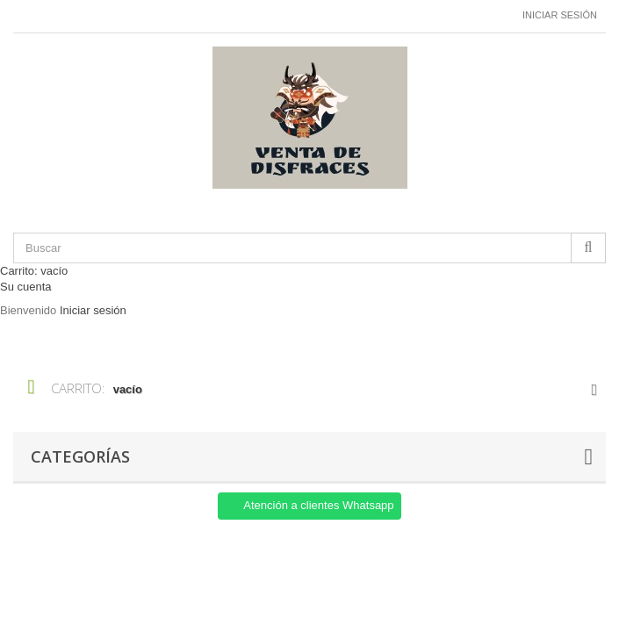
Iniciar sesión (559, 15)
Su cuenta (26, 286)
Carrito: (34, 270)
